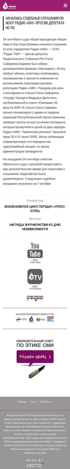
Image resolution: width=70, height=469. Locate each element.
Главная (21, 401)
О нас (33, 401)
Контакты (46, 401)
